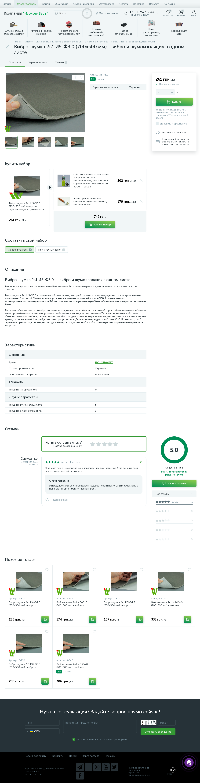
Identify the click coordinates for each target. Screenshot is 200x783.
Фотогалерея (106, 3)
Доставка (138, 3)
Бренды (45, 3)
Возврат (154, 3)
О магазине (61, 3)
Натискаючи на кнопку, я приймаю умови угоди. (102, 739)
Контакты (169, 3)
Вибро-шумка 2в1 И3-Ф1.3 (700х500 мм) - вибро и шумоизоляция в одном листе (121, 605)
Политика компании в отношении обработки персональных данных (138, 771)
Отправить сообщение (158, 731)
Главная (7, 3)
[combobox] (32, 731)
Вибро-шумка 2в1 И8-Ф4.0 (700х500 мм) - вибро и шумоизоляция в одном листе (168, 605)
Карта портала (90, 755)
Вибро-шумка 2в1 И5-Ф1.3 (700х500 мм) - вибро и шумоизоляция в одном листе (73, 605)
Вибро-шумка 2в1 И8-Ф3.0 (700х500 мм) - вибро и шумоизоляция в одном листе (26, 667)
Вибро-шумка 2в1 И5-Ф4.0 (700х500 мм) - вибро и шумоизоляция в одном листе (73, 667)
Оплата (123, 3)
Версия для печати (36, 755)
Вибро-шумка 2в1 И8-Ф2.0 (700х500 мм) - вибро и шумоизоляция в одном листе (26, 605)
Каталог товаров (26, 3)
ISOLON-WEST (104, 362)
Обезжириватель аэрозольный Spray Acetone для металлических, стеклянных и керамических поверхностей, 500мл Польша (91, 180)
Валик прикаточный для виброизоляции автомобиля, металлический (90, 201)
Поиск (73, 755)
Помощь (110, 755)
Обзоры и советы (83, 3)
